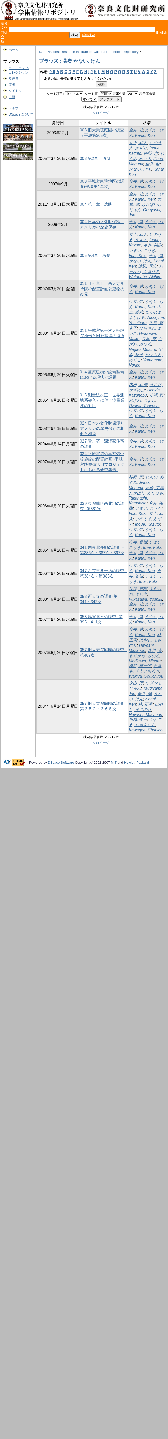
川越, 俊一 (138, 719)
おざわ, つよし (142, 400)
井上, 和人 (138, 143)
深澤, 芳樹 (138, 589)
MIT (114, 762)
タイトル (15, 91)
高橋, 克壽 (154, 488)
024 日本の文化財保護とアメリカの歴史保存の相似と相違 (102, 428)
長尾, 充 (149, 339)
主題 (12, 97)
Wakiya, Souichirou (146, 676)
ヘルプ (13, 108)
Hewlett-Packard (136, 762)
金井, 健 (136, 130)
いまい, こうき (142, 250)
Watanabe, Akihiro (145, 277)
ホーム (13, 50)
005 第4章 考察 (95, 255)
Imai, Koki (137, 256)
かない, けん (140, 169)
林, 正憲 (145, 704)
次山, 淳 (136, 683)
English (161, 32)
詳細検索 (88, 35)
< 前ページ (101, 113)
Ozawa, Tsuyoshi (144, 406)
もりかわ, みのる (144, 656)
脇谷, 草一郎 (140, 666)
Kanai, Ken (145, 135)
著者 (12, 85)
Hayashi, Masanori (145, 715)
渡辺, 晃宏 (147, 266)
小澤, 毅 (156, 395)
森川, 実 (155, 650)
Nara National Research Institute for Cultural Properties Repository (88, 52)
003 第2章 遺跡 (95, 158)
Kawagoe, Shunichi (146, 730)
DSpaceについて (21, 114)
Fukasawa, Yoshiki (145, 599)
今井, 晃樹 (152, 245)
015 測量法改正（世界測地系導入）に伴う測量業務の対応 (102, 400)
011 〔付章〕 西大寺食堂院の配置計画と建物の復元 (102, 288)
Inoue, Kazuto (147, 524)
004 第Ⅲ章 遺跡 (96, 204)
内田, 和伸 (138, 384)
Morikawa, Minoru (145, 661)
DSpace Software (61, 762)
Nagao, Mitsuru (142, 349)
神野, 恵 (150, 153)
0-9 (52, 72)
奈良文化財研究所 (4, 32)
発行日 (13, 79)
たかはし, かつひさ (146, 493)
